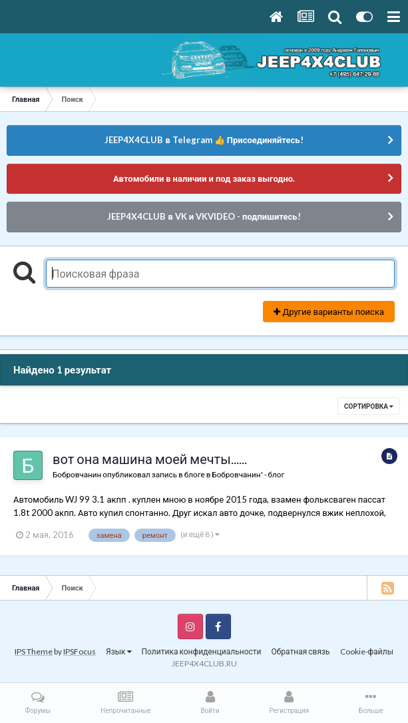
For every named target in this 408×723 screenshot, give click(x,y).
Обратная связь (300, 651)
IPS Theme (34, 651)
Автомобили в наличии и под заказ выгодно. (204, 178)
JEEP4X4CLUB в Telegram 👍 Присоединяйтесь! (203, 139)
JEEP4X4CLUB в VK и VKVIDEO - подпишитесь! (203, 216)
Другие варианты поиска (329, 311)
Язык (119, 651)
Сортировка (368, 406)
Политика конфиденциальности (202, 651)
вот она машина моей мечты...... (150, 459)
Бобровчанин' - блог (248, 474)
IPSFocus (79, 651)
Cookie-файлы (366, 651)
